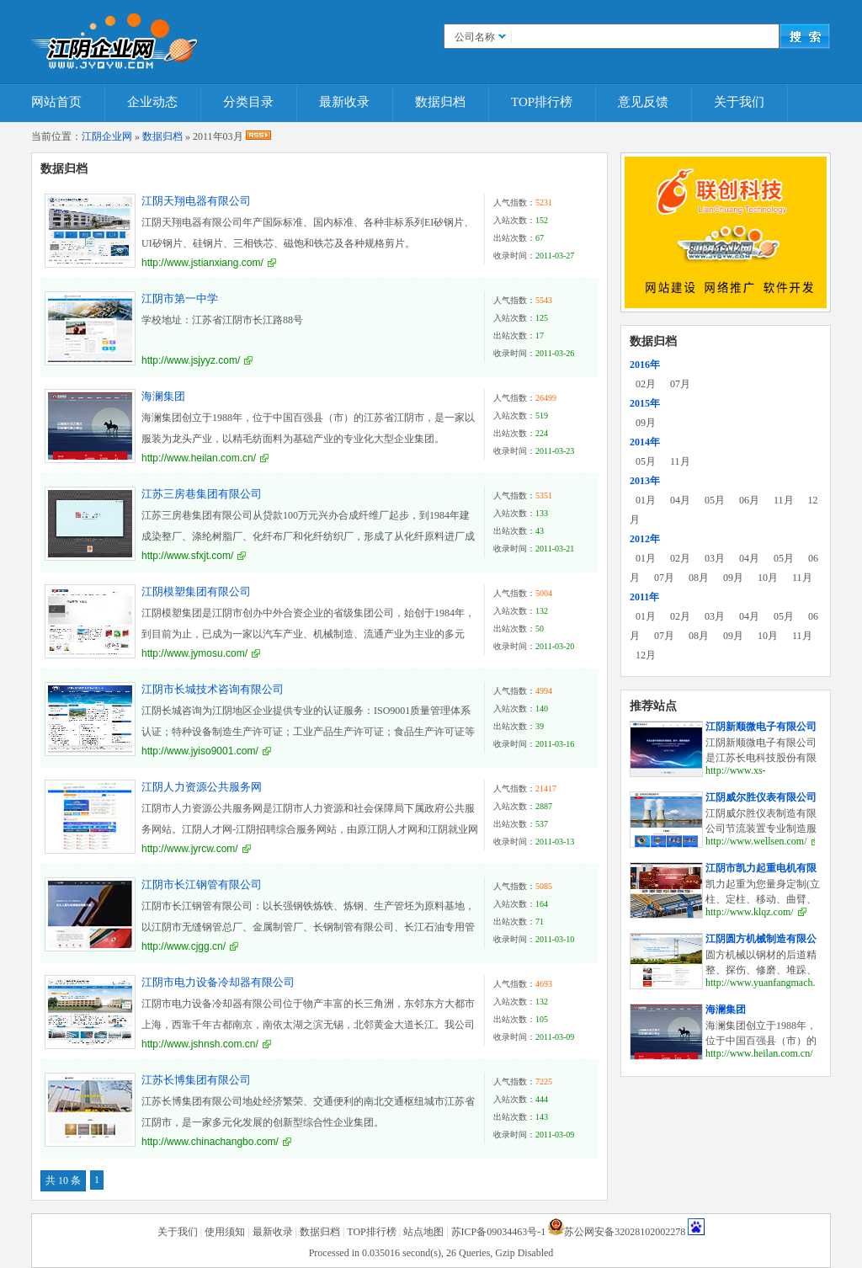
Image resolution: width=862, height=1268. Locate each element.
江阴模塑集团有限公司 (196, 591)
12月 (646, 655)
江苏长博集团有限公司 (196, 1080)
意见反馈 (643, 102)
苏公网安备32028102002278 (624, 1232)
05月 (646, 461)
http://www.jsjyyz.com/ (190, 360)
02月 (646, 384)
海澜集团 (163, 396)
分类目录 (248, 102)
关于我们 (739, 102)
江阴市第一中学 (179, 298)
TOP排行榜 (541, 102)
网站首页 (56, 102)
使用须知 (225, 1232)
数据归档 (440, 102)
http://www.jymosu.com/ (194, 653)
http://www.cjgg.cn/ (183, 946)
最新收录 (344, 102)
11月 (680, 461)
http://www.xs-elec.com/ (735, 777)
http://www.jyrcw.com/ (189, 849)
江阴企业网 (107, 136)
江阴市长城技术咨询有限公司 (212, 689)
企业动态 (152, 102)
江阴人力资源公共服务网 (201, 787)
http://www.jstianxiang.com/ (202, 263)
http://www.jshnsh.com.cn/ (199, 1044)
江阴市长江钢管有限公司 (201, 884)
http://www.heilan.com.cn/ (198, 458)
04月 (680, 500)
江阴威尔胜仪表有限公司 (761, 797)
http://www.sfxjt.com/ (187, 556)
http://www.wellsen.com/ (756, 841)
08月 (699, 577)
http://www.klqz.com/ (749, 912)
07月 (680, 384)
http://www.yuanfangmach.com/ (770, 982)
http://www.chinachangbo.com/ (210, 1142)
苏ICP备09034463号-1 (498, 1232)
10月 (768, 577)
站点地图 (423, 1232)
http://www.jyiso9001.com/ (199, 751)
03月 (715, 558)
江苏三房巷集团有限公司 (201, 493)
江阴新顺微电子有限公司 (761, 727)
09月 (646, 423)
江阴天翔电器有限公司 (196, 200)
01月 (646, 500)
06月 (749, 500)
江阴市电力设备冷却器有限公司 (218, 982)
